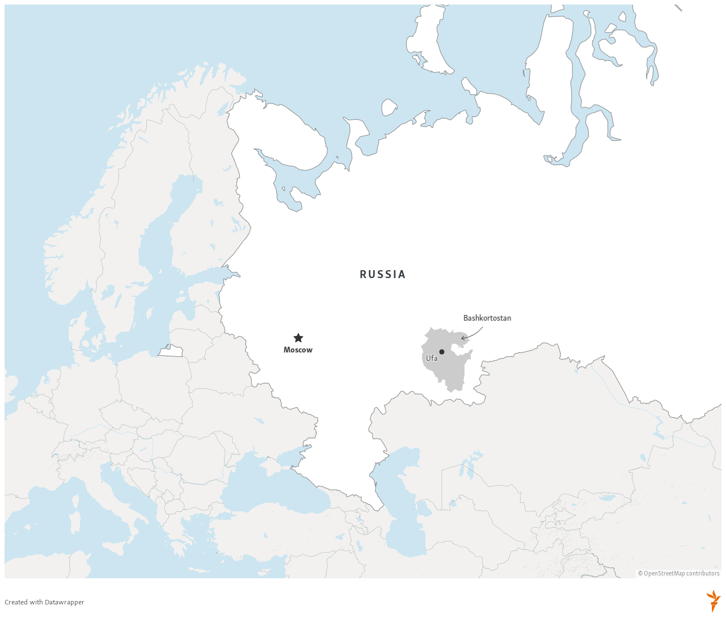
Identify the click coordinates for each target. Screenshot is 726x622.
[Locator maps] (363, 310)
